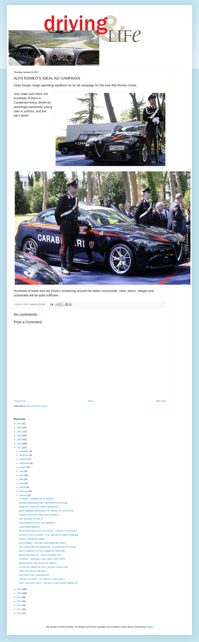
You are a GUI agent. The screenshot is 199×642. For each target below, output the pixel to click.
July (21, 471)
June (21, 475)
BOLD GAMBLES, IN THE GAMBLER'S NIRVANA (42, 551)
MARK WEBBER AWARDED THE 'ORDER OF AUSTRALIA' (46, 511)
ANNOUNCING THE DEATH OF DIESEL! (38, 563)
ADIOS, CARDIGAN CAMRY (32, 539)
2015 (19, 593)
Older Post (161, 401)
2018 (19, 443)
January (23, 495)
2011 (19, 609)
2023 (19, 423)
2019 (19, 439)
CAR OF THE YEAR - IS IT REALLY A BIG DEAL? (42, 579)
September (24, 463)
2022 (19, 427)
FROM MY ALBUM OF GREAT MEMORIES (39, 507)
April (21, 483)
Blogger (149, 627)
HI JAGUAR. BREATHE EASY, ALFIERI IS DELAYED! (43, 567)
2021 (19, 431)
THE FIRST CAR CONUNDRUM (34, 575)
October (23, 459)
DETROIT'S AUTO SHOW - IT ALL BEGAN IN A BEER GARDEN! (49, 535)
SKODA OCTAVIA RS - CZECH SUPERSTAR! (40, 555)
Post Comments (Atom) (37, 406)
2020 (19, 435)
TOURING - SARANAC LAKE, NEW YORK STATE (42, 559)
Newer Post (20, 401)
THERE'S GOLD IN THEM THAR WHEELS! (39, 515)
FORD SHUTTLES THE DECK (33, 571)
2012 (19, 605)
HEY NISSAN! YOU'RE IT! (31, 519)
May (21, 479)
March (22, 487)
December (24, 451)
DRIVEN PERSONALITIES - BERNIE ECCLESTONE (43, 503)
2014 (19, 597)
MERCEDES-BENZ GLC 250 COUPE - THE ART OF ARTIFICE (48, 531)
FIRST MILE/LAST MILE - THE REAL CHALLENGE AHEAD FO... (49, 583)
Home (90, 401)
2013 (19, 601)
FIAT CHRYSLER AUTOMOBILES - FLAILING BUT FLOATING (48, 547)
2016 (19, 589)
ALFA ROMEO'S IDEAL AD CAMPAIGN (37, 523)
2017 (19, 447)
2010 (19, 613)
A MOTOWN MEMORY (29, 527)
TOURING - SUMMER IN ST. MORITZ (36, 499)
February (23, 491)
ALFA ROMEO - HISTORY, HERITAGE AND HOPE (42, 543)
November (24, 455)
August (22, 467)
